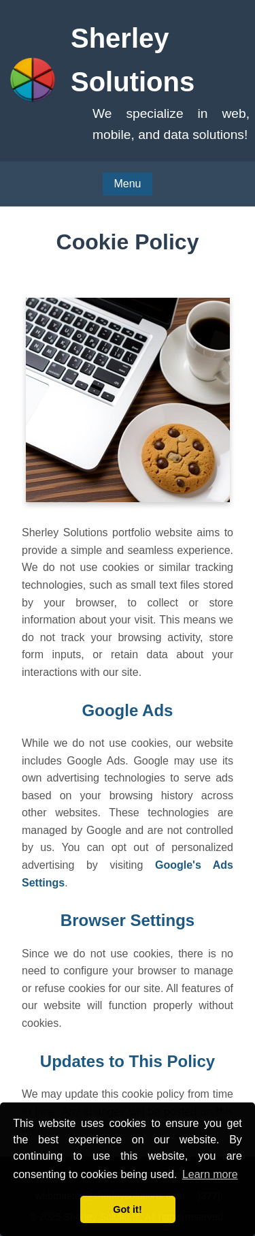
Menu (127, 183)
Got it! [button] (127, 1209)
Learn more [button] (210, 1174)
